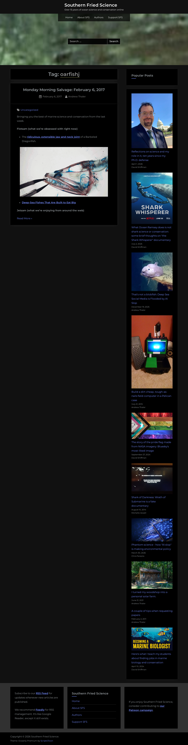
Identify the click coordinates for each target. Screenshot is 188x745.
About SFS (83, 17)
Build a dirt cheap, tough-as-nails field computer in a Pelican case (151, 396)
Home (69, 17)
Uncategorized (29, 109)
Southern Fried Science (90, 5)
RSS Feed (42, 693)
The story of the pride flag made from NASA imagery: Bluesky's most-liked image (151, 446)
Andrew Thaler (77, 96)
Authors (98, 17)
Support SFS (115, 17)
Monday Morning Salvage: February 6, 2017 (64, 89)
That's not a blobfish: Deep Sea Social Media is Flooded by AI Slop (150, 298)
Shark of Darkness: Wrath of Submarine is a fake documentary (148, 501)
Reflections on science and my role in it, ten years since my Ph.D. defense (150, 156)
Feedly (40, 709)
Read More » (24, 218)
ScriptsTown (47, 741)
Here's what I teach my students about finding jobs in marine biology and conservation (151, 658)
